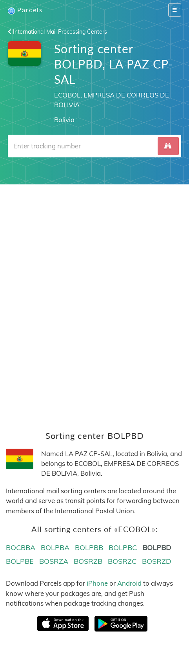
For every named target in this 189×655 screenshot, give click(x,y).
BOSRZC (122, 561)
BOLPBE (20, 561)
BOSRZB (88, 561)
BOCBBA (20, 547)
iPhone (97, 583)
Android (129, 583)
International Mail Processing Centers (57, 31)
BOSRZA (53, 561)
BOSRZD (156, 561)
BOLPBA (55, 547)
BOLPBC (123, 547)
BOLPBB (89, 547)
